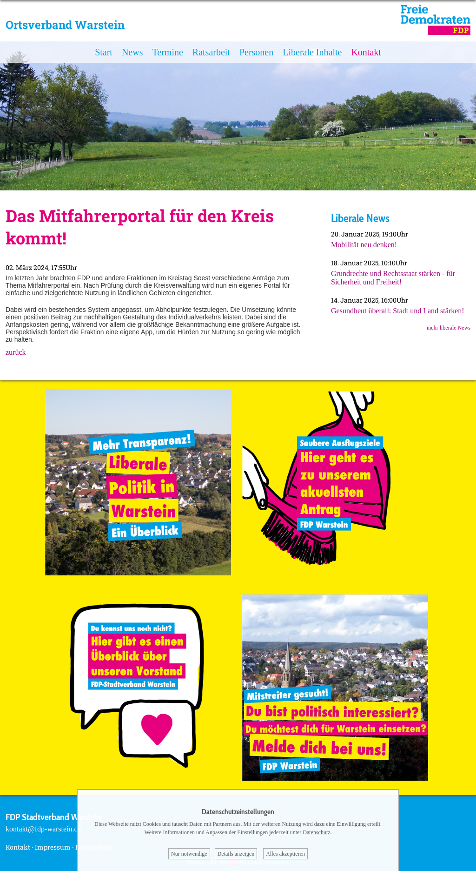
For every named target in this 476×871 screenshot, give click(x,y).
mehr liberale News (448, 327)
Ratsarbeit (211, 52)
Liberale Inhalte (312, 52)
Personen (256, 52)
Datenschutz (316, 832)
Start (103, 52)
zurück (16, 352)
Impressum (53, 847)
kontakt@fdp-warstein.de (43, 829)
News (132, 52)
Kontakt (366, 52)
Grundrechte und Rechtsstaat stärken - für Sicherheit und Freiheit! (393, 278)
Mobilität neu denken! (364, 245)
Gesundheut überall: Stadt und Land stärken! (397, 311)
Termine (167, 52)
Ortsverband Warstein (65, 24)
